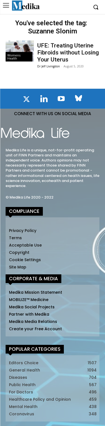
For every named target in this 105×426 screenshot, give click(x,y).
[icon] (27, 100)
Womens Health (13, 56)
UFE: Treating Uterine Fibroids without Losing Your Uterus (68, 52)
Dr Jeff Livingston (48, 66)
